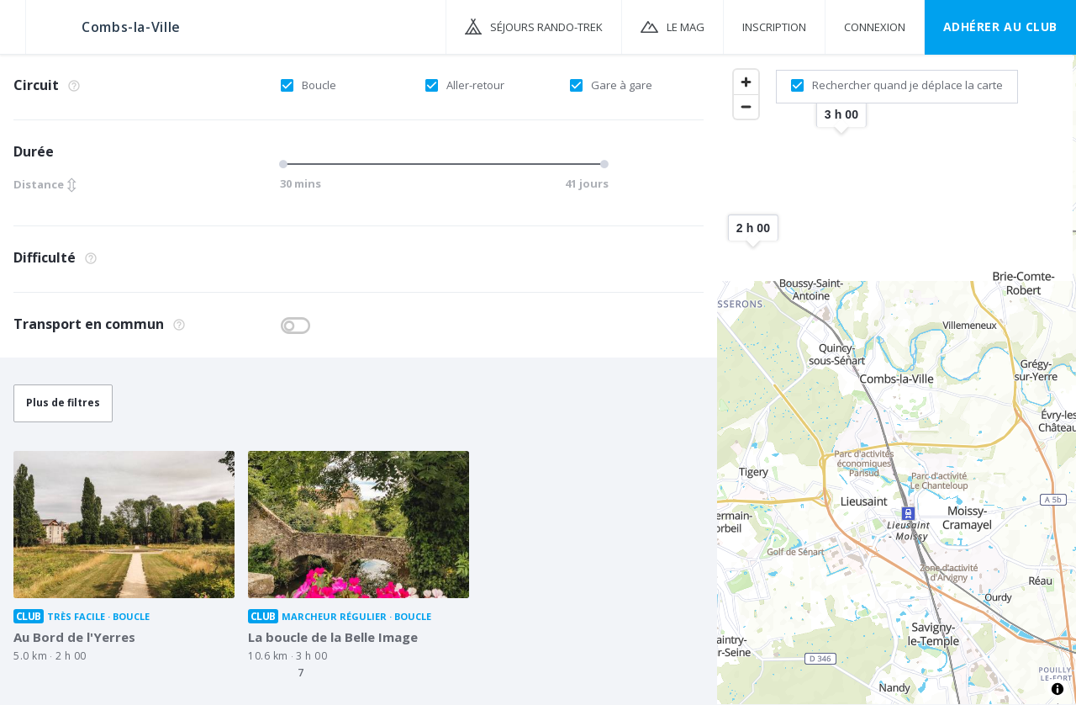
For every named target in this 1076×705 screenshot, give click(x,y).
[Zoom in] (746, 82)
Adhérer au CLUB (1000, 26)
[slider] (285, 164)
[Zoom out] (746, 106)
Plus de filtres (63, 402)
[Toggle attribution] (1057, 689)
